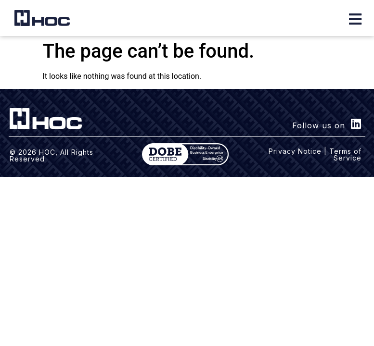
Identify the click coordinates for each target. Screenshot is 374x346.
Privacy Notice (295, 151)
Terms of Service (345, 154)
